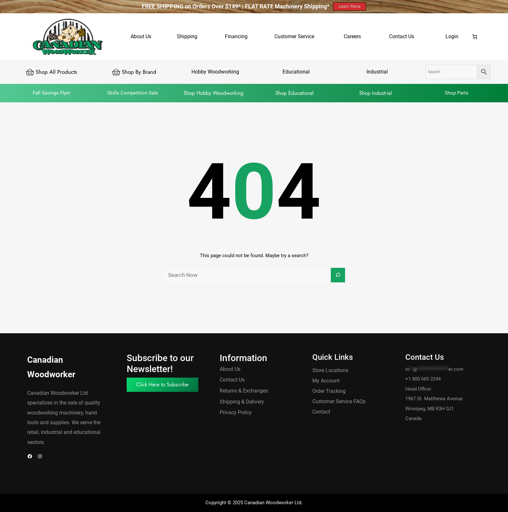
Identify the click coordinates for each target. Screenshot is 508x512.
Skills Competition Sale (132, 93)
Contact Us (232, 380)
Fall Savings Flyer (51, 93)
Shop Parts (456, 93)
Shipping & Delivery (242, 402)
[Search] (338, 275)
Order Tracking (329, 391)
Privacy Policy (236, 412)
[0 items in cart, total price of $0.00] (475, 36)
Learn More (349, 6)
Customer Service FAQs (338, 401)
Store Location (329, 370)
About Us (230, 369)
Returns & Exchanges (244, 391)
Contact (321, 412)
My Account (326, 381)
